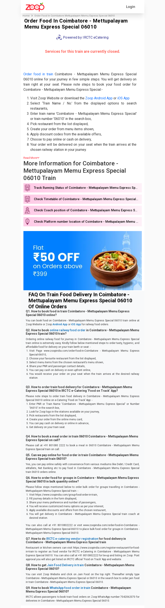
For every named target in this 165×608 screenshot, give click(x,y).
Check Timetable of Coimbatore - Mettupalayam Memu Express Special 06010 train (88, 199)
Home (26, 15)
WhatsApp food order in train (70, 588)
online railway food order (68, 330)
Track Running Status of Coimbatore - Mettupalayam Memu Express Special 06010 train (88, 188)
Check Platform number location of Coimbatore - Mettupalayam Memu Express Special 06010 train (88, 222)
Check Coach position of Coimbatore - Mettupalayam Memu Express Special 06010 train (88, 210)
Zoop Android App (99, 98)
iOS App (123, 98)
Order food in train (38, 74)
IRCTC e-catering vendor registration (72, 538)
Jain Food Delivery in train (65, 565)
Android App (59, 324)
